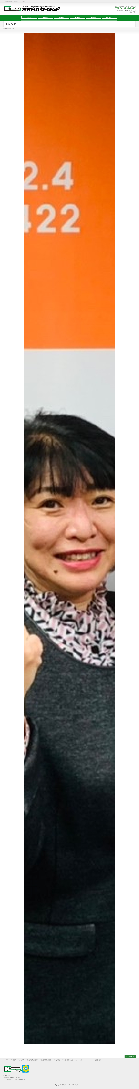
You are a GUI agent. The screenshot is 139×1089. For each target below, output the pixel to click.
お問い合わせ (98, 1060)
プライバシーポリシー (86, 1060)
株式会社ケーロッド (67, 1085)
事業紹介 (13, 1060)
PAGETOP (131, 1056)
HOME (6, 1060)
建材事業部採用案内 (46, 1060)
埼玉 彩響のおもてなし (70, 1060)
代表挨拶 (57, 1060)
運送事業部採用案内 (32, 1060)
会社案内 (21, 1060)
